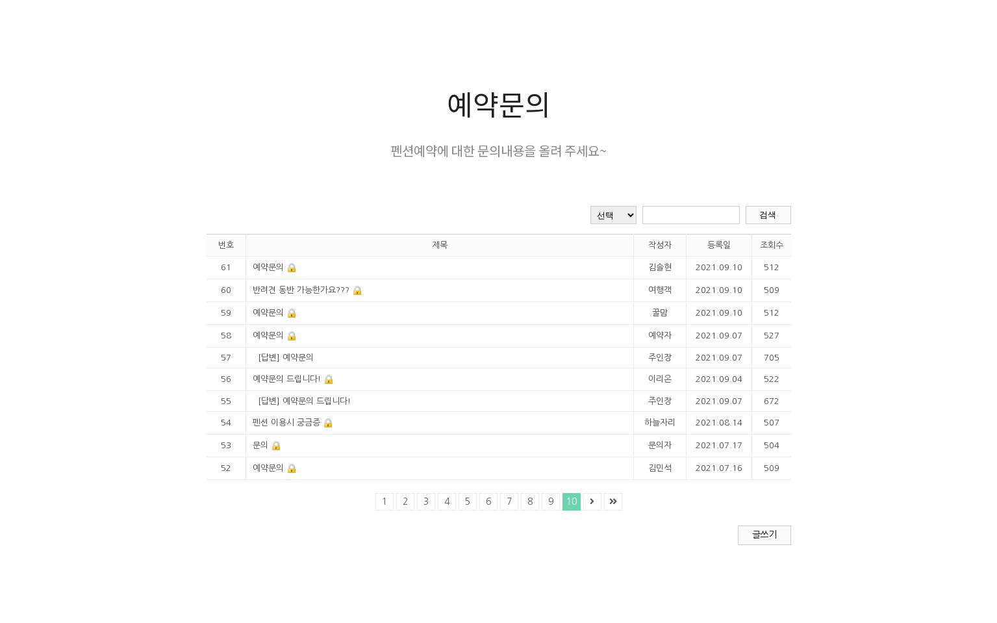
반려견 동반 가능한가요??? (301, 290)
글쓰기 (764, 534)
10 (571, 501)
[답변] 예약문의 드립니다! (304, 401)
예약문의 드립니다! (287, 379)
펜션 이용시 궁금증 (286, 422)
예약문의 (268, 267)
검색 (768, 215)
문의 (260, 445)
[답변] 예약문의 (286, 357)
